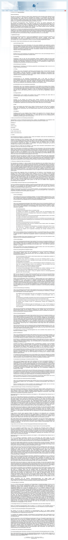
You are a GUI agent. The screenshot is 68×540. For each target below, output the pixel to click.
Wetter (7, 10)
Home (3, 10)
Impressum (35, 10)
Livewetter (11, 10)
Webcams (27, 10)
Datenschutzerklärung (42, 10)
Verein (31, 10)
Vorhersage (16, 10)
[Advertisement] (61, 32)
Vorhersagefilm (21, 10)
